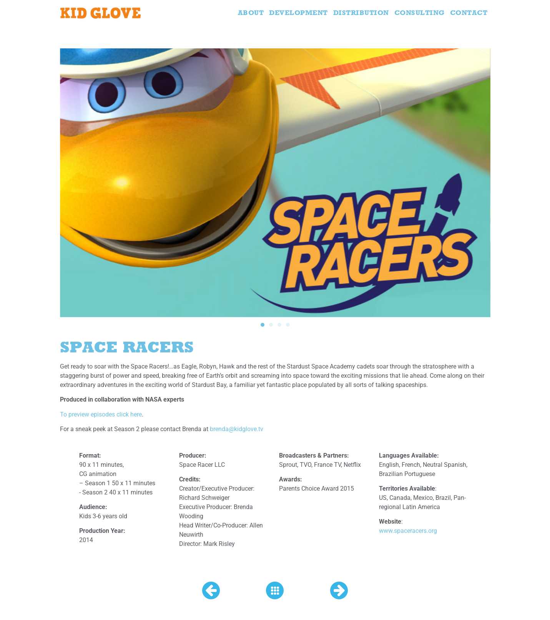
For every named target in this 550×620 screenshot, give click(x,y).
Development (298, 12)
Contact (469, 12)
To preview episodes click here (101, 414)
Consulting (419, 12)
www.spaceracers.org (408, 530)
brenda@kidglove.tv (236, 429)
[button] (262, 325)
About (251, 12)
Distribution (361, 12)
